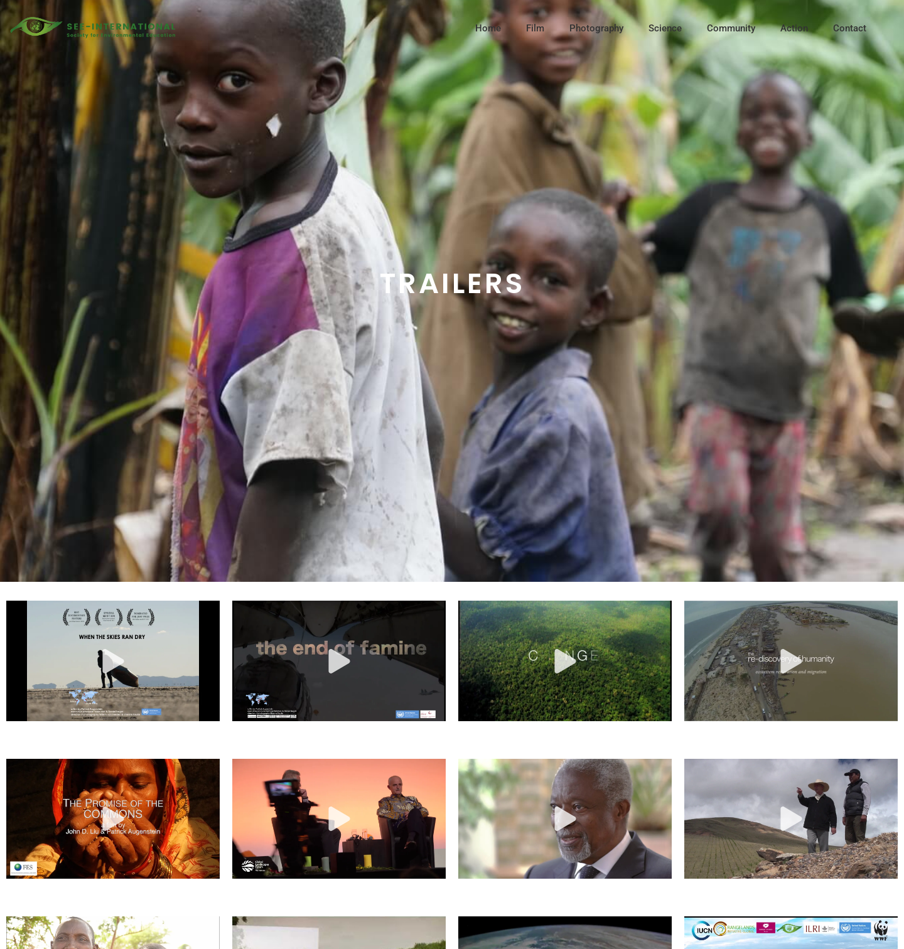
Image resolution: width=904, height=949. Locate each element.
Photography (596, 28)
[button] (113, 661)
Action (794, 28)
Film (535, 28)
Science (665, 28)
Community (731, 28)
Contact (849, 28)
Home (488, 28)
